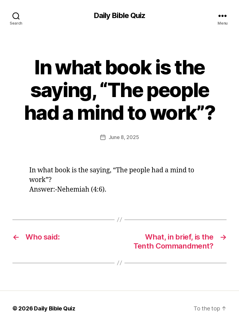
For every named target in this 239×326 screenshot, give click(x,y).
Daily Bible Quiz (119, 15)
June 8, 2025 (124, 137)
